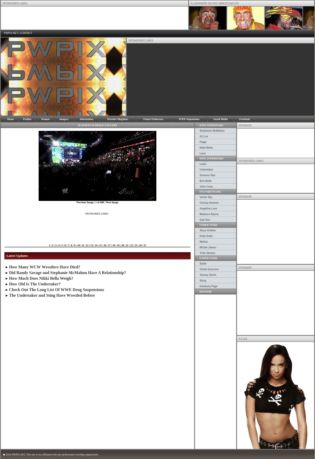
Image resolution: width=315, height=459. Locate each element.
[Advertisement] (94, 18)
